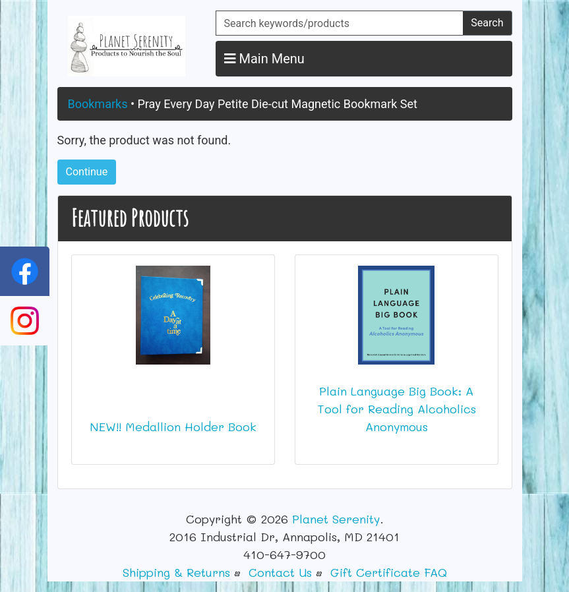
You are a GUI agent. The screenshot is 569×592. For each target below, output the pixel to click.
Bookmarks (98, 104)
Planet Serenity (336, 519)
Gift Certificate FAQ (388, 572)
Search (487, 22)
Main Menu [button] (264, 59)
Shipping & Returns (176, 572)
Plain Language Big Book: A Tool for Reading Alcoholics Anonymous (396, 408)
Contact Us (280, 572)
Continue (87, 171)
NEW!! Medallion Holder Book (173, 426)
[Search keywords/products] (340, 23)
